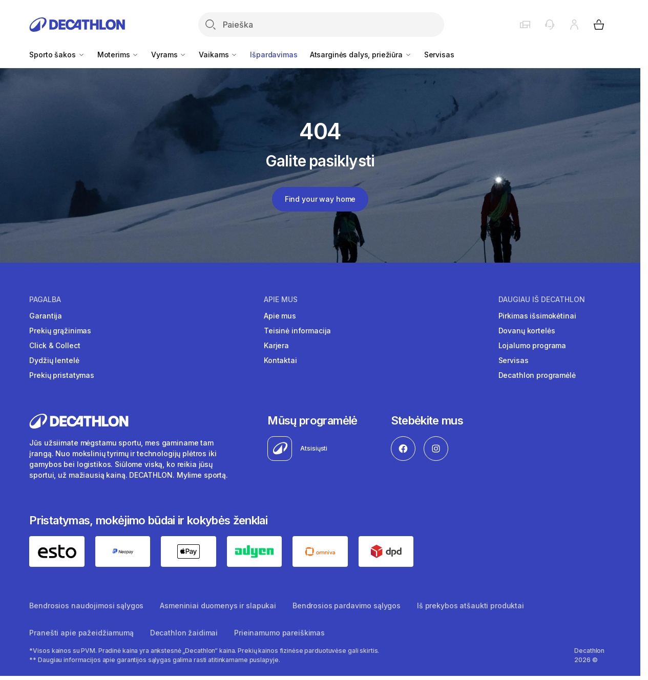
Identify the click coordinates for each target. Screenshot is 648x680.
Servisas (439, 54)
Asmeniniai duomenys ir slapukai (218, 605)
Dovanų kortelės (526, 330)
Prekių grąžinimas (60, 330)
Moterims (118, 54)
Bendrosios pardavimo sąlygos (346, 605)
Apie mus (281, 299)
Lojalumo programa (532, 345)
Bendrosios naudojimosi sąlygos (86, 605)
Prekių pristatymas (61, 375)
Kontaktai (280, 360)
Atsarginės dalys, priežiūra (361, 54)
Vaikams (218, 54)
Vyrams (168, 54)
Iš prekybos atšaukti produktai (470, 605)
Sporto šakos (57, 54)
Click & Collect (54, 345)
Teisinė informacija (297, 330)
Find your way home (320, 199)
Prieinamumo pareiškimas (279, 632)
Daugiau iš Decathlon (541, 299)
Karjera (276, 345)
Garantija (45, 315)
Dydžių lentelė (54, 360)
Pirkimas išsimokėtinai (537, 315)
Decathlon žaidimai (184, 632)
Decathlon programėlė (537, 375)
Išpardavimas (273, 54)
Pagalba (45, 299)
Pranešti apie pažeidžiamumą (81, 632)
